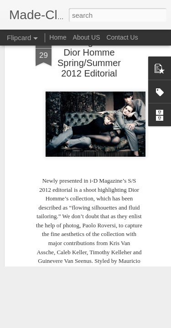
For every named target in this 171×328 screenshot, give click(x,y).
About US (86, 37)
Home (57, 37)
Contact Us (122, 37)
